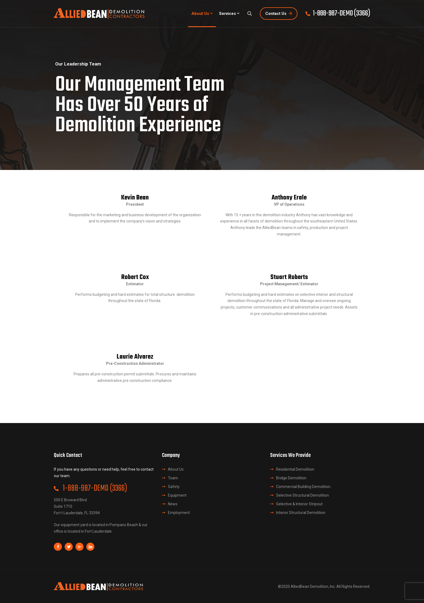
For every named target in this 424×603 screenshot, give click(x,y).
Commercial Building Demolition (303, 486)
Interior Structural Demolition (300, 512)
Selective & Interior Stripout (299, 504)
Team (173, 478)
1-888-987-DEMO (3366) (90, 488)
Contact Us (278, 13)
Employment (179, 512)
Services (227, 13)
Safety (174, 486)
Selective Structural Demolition (302, 495)
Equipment (177, 495)
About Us (200, 13)
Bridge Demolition (291, 478)
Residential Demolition (295, 469)
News (172, 504)
